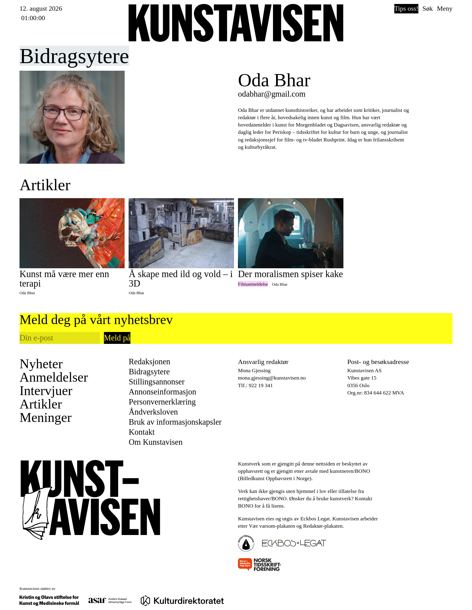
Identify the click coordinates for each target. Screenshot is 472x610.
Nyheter (41, 364)
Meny (444, 8)
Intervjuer (46, 391)
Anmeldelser (54, 377)
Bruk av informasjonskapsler (175, 422)
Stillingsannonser (156, 381)
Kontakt (141, 432)
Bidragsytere (149, 371)
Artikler (41, 404)
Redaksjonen (149, 361)
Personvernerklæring (162, 402)
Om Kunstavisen (156, 442)
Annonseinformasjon (162, 391)
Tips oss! (406, 8)
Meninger (46, 417)
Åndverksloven (153, 412)
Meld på (117, 337)
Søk (427, 8)
